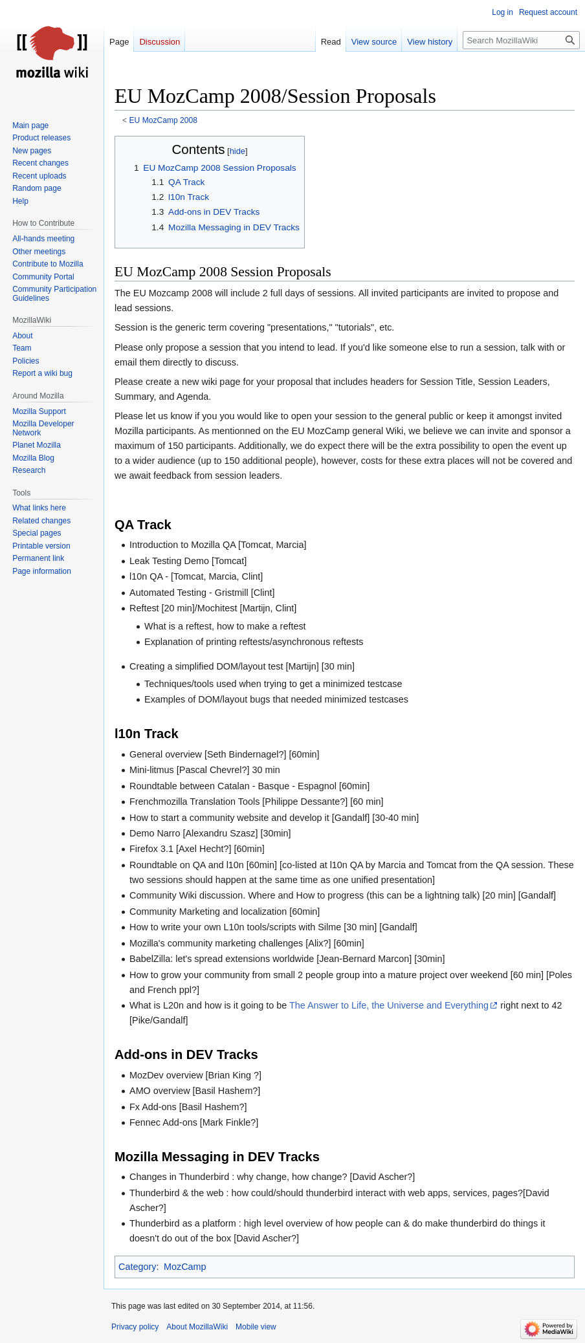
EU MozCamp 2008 (163, 120)
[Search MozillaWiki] (521, 40)
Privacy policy (135, 1326)
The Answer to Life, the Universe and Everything (389, 1005)
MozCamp (185, 1266)
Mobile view (256, 1326)
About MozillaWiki (197, 1326)
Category (137, 1266)
